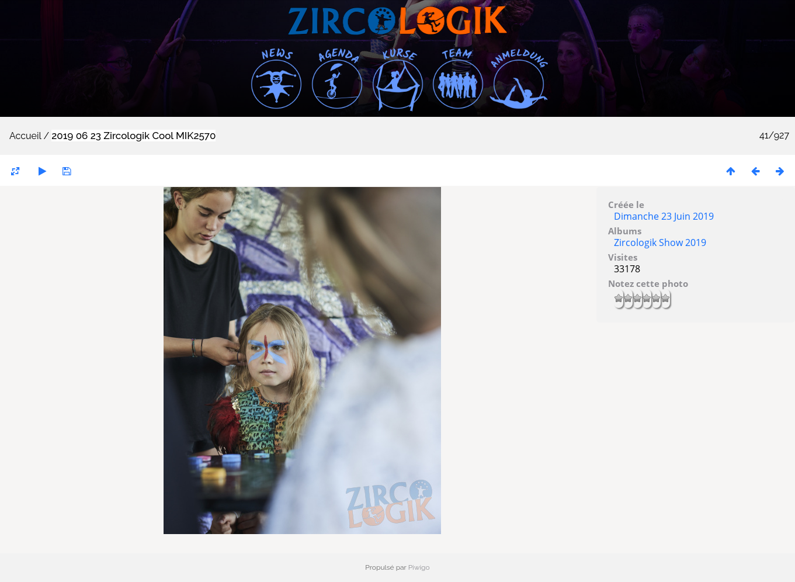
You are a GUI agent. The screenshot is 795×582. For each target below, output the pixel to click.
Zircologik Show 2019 (660, 242)
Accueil (25, 135)
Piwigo (419, 567)
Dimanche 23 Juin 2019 (664, 216)
